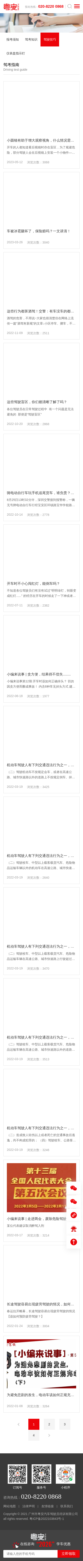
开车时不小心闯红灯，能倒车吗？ (33, 583)
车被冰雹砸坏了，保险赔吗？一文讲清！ (39, 231)
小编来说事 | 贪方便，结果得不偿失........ (39, 674)
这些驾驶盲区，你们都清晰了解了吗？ (37, 402)
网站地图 (9, 1506)
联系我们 (66, 1506)
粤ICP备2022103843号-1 (46, 1518)
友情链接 (47, 1506)
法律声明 (28, 1506)
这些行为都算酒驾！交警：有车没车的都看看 (42, 311)
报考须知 (12, 39)
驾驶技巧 (50, 39)
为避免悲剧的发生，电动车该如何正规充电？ (42, 1395)
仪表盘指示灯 (15, 53)
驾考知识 (31, 39)
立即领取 (69, 1553)
